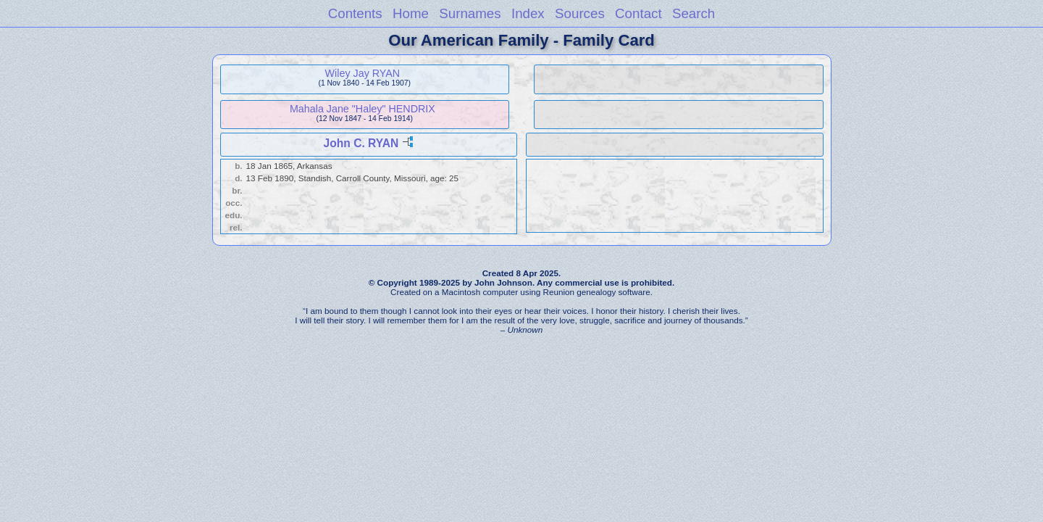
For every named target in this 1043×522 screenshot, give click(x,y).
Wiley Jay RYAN (363, 73)
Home (411, 13)
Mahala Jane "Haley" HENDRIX (362, 109)
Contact (638, 13)
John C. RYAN (361, 143)
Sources (580, 13)
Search (693, 13)
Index (528, 13)
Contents (355, 13)
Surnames (469, 13)
